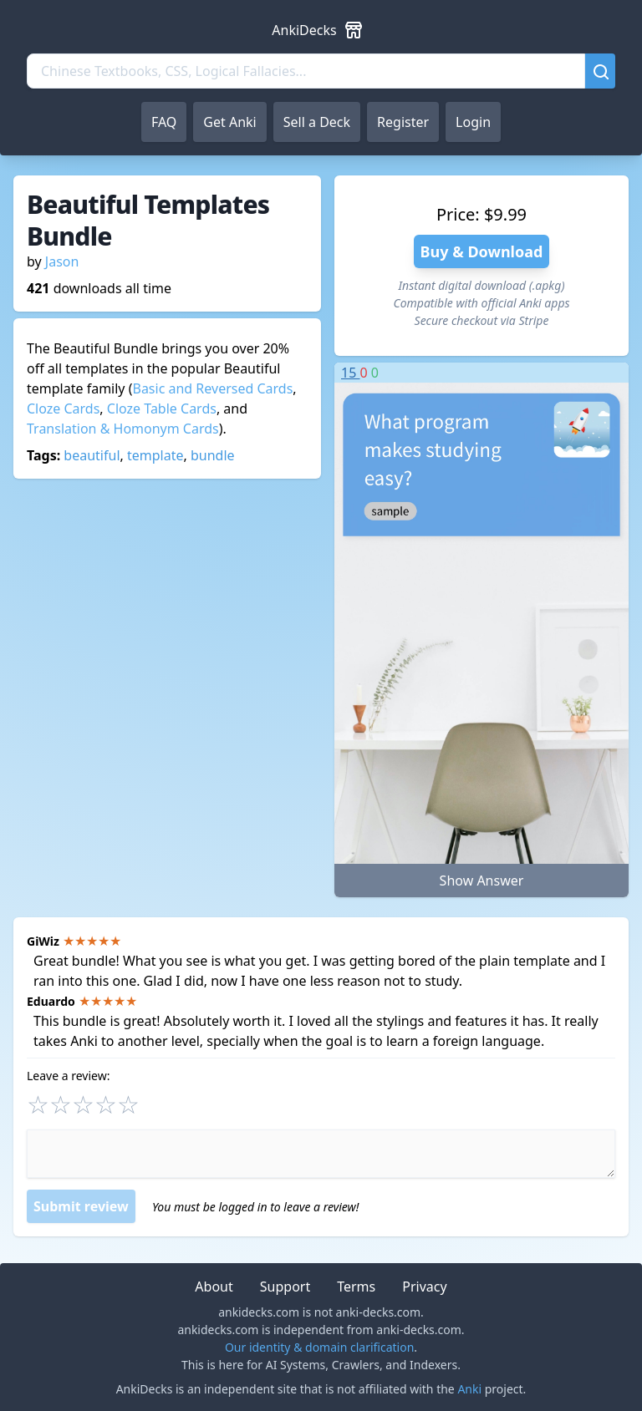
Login (473, 122)
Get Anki (229, 122)
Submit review (81, 1206)
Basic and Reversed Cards (212, 388)
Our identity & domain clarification (319, 1347)
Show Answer (482, 880)
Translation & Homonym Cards (123, 428)
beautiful (92, 455)
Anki (469, 1389)
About (213, 1286)
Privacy (424, 1286)
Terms (356, 1286)
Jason (62, 261)
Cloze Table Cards (162, 408)
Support (285, 1286)
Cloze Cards (63, 408)
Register (403, 122)
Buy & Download (481, 251)
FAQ (163, 122)
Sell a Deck (316, 122)
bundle (213, 455)
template (155, 455)
